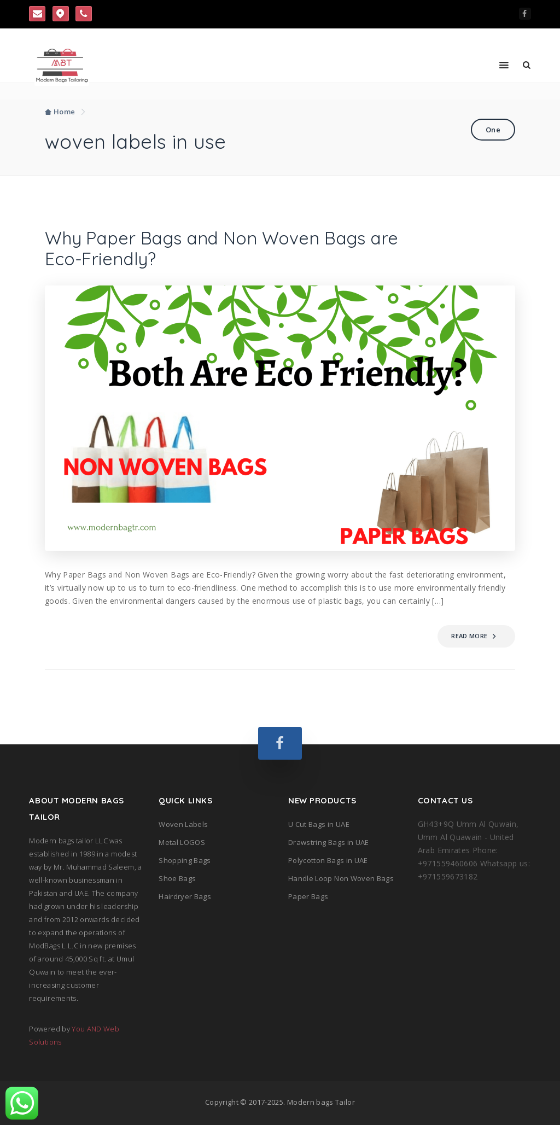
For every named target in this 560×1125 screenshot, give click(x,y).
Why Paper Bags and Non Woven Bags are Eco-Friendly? (221, 248)
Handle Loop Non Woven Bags (341, 878)
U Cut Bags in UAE (318, 824)
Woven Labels (183, 824)
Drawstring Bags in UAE (328, 842)
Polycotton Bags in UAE (328, 860)
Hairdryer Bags (185, 896)
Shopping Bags (185, 860)
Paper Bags (308, 896)
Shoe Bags (177, 878)
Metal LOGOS (182, 842)
